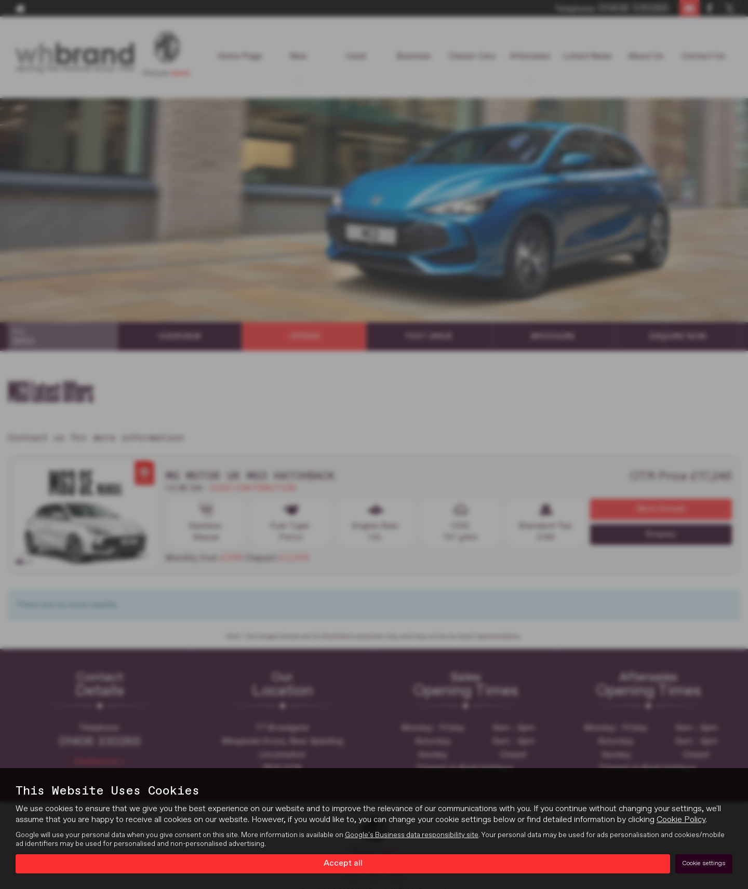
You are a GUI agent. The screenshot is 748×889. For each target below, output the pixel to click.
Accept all (343, 863)
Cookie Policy (681, 820)
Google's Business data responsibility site (411, 835)
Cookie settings (704, 863)
